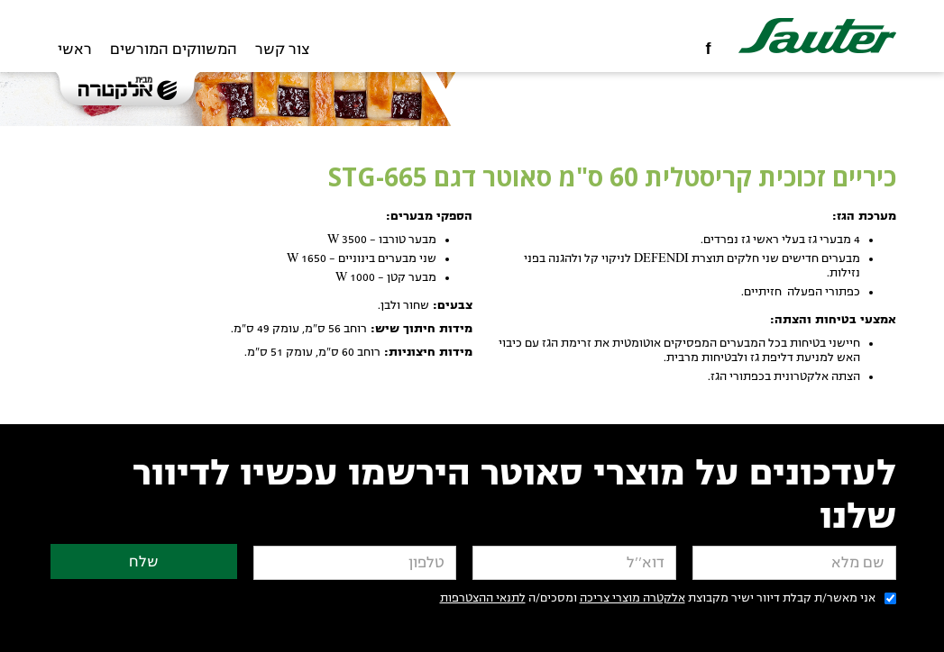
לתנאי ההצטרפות (483, 598)
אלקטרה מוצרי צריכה (632, 598)
